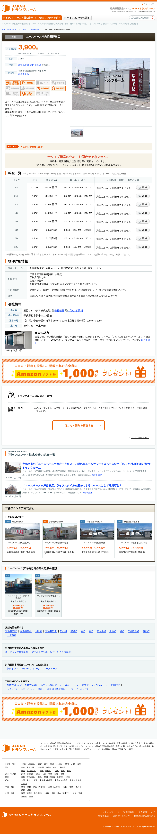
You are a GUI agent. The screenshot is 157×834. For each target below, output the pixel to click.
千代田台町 (133, 631)
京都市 (65, 780)
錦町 (91, 631)
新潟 (23, 774)
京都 (58, 780)
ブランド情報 (75, 310)
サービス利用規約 (125, 812)
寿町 (83, 631)
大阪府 (38, 631)
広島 (50, 787)
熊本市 (65, 793)
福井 (50, 774)
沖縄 (31, 796)
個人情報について (146, 812)
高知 (29, 790)
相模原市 (63, 767)
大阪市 (34, 780)
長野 (62, 774)
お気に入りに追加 (143, 187)
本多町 (112, 631)
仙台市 (58, 764)
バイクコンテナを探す (78, 17)
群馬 (69, 771)
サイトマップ (149, 4)
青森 (40, 764)
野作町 (63, 631)
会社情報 (59, 310)
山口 (65, 787)
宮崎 (80, 793)
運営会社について (121, 816)
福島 (79, 764)
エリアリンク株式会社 (16, 652)
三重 (68, 777)
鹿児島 (24, 796)
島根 (29, 787)
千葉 (42, 771)
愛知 (23, 777)
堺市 (28, 780)
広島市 (56, 787)
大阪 (23, 780)
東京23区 (30, 767)
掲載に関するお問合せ (144, 816)
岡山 (35, 787)
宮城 (52, 764)
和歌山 (24, 784)
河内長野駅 (35, 65)
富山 (38, 774)
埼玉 (23, 771)
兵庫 (43, 780)
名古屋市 (30, 777)
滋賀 (73, 780)
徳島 (71, 787)
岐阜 (40, 777)
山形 (73, 764)
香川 (77, 787)
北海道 (24, 764)
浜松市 (59, 777)
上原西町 (11, 635)
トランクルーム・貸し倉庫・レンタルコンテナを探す (32, 17)
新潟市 (29, 774)
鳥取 (23, 787)
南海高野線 (23, 65)
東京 (23, 767)
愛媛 (23, 790)
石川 (44, 774)
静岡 (46, 777)
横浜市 (55, 767)
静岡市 (52, 777)
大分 (74, 793)
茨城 (57, 771)
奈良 (79, 780)
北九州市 (37, 793)
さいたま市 (31, 771)
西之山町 (101, 631)
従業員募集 (103, 816)
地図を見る (23, 74)
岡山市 (41, 787)
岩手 (46, 764)
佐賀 (47, 793)
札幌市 (31, 764)
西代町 (146, 631)
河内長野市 (51, 631)
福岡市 (29, 793)
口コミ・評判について (139, 438)
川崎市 (48, 767)
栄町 (122, 631)
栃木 (63, 771)
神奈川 (41, 767)
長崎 (53, 793)
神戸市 (49, 780)
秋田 (67, 764)
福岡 (23, 793)
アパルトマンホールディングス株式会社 (52, 652)
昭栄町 (73, 631)
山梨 (56, 774)
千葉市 (48, 771)
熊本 (59, 793)
